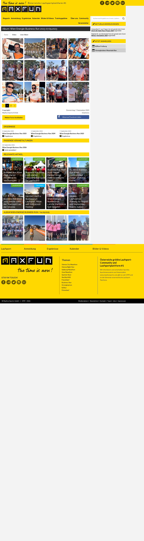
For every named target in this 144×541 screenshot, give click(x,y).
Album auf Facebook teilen (69, 116)
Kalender (36, 18)
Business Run (66, 282)
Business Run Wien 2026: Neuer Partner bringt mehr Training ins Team (56, 175)
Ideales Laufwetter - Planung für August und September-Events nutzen (78, 201)
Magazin (6, 18)
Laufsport (6, 248)
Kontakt (103, 301)
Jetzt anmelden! (10, 150)
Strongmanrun (67, 285)
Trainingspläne (61, 18)
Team (109, 301)
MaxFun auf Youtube (107, 3)
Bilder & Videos (47, 18)
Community (84, 18)
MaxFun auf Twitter (112, 3)
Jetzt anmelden (103, 41)
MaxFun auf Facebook (102, 3)
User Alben (24, 35)
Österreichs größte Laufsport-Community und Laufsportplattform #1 (116, 262)
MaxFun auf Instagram (117, 3)
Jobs (114, 301)
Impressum (122, 301)
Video (14, 35)
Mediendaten (83, 301)
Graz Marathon (67, 272)
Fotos (6, 35)
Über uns (74, 18)
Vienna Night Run (68, 267)
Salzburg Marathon (68, 270)
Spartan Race (66, 275)
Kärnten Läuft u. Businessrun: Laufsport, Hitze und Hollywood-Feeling (33, 201)
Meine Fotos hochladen (14, 117)
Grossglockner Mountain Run (106, 50)
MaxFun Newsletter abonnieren (122, 3)
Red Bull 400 (66, 277)
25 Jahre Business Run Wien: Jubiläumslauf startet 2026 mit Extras (78, 175)
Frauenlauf (65, 280)
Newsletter (94, 301)
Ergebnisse (26, 18)
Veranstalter (83, 23)
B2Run (64, 288)
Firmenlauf (65, 290)
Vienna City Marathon (69, 264)
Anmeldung (16, 18)
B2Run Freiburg (101, 46)
